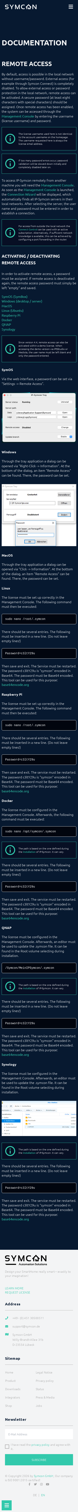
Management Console (18, 116)
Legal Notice (44, 1372)
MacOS (7, 306)
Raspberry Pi (11, 315)
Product (10, 1380)
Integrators (12, 1397)
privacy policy (40, 1444)
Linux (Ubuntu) (13, 310)
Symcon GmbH (43, 1476)
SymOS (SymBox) (14, 296)
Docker (7, 320)
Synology (8, 329)
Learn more (14, 1288)
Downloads (12, 1389)
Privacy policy (45, 1380)
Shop (8, 1405)
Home (9, 1372)
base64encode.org (15, 684)
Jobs (39, 1405)
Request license (17, 1292)
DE (35, 1495)
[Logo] (21, 6)
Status (40, 1389)
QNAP (6, 324)
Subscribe (39, 1460)
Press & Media (45, 1397)
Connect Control (28, 229)
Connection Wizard (21, 194)
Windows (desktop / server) (22, 301)
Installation (29, 851)
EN (43, 1495)
